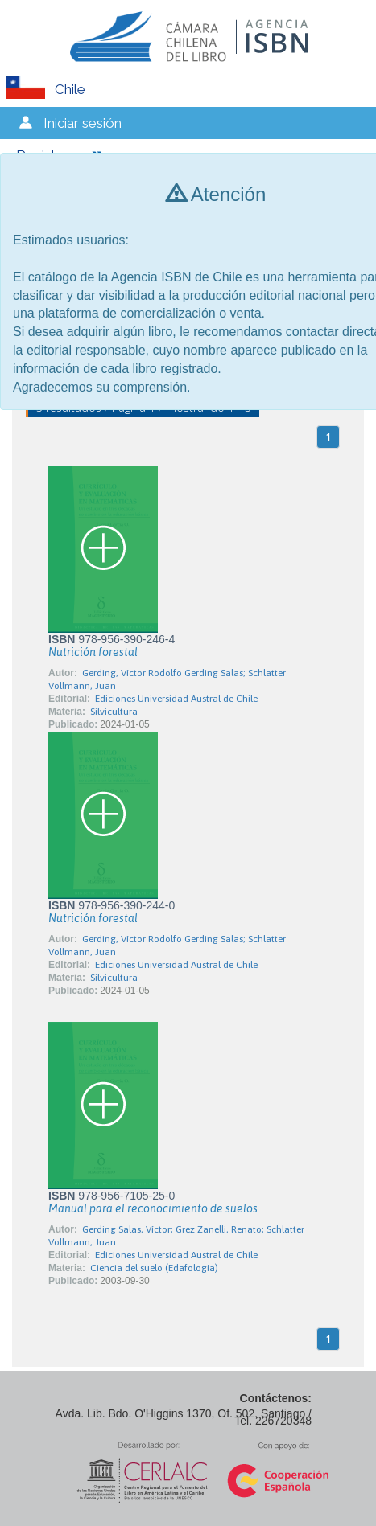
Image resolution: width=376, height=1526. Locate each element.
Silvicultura (114, 711)
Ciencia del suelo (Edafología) (154, 1268)
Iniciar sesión (82, 123)
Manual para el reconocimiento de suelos (153, 1208)
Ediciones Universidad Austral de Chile (176, 698)
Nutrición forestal (93, 652)
